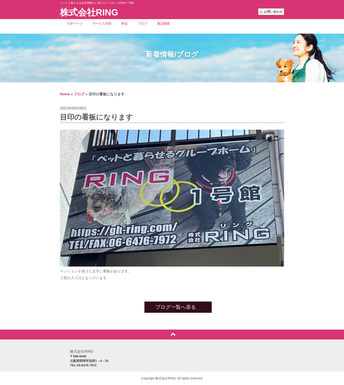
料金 (124, 23)
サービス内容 (102, 23)
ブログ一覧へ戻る (175, 307)
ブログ (142, 23)
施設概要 (163, 23)
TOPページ (75, 23)
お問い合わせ (273, 11)
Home (65, 94)
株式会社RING (89, 12)
